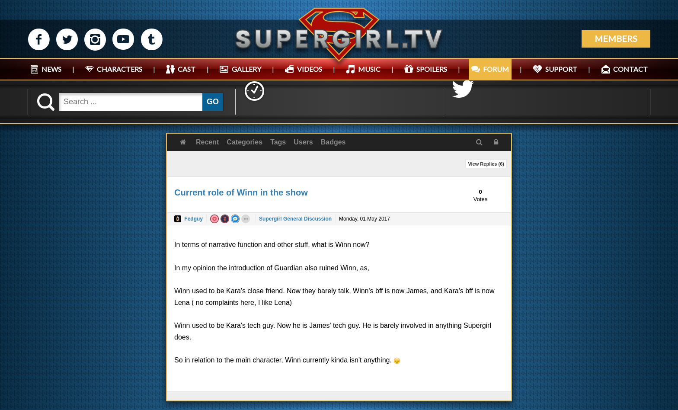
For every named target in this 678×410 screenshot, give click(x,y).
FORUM (496, 69)
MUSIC (369, 69)
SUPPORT (561, 69)
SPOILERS (431, 69)
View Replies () (486, 164)
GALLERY (246, 69)
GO (213, 101)
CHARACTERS (119, 69)
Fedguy (193, 219)
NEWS (51, 69)
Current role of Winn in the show (241, 192)
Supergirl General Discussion (295, 219)
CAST (186, 69)
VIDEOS (309, 69)
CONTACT (630, 69)
